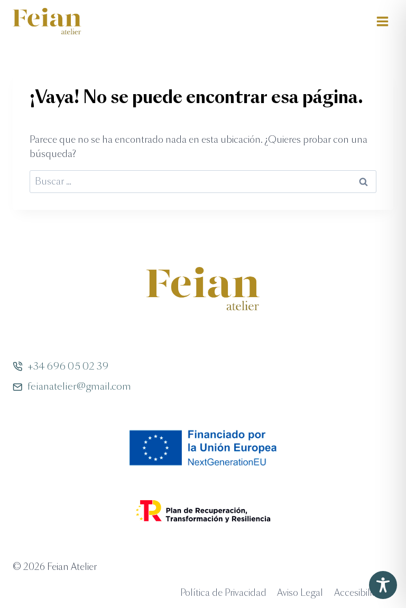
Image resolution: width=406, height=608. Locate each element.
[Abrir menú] (382, 21)
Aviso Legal (300, 592)
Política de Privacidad (223, 592)
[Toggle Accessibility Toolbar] (383, 585)
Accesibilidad (361, 592)
